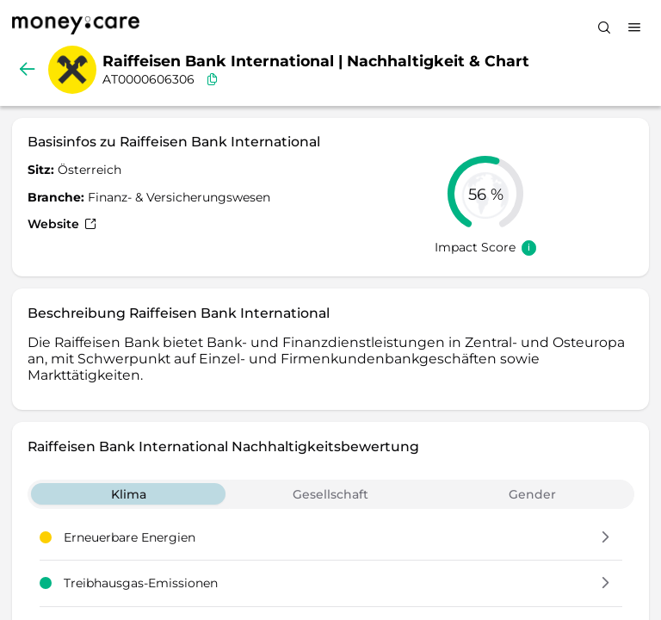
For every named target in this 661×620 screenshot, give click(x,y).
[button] (605, 538)
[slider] (485, 194)
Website (62, 224)
